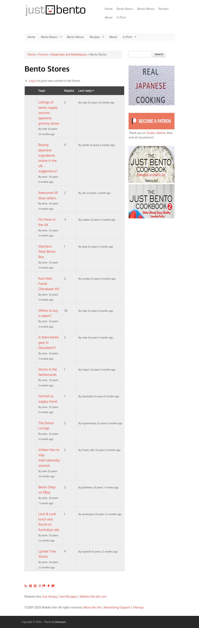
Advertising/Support (117, 607)
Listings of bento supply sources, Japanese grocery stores (48, 112)
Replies (69, 90)
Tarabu (150, 132)
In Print (121, 17)
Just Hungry (50, 596)
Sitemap (138, 607)
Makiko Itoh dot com (93, 596)
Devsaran (60, 621)
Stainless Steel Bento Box (47, 251)
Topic (42, 90)
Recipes (164, 8)
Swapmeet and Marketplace (69, 54)
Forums (43, 54)
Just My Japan (68, 596)
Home (108, 8)
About (108, 17)
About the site (92, 607)
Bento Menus (145, 8)
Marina (160, 132)
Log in (33, 80)
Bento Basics (125, 8)
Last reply (86, 90)
